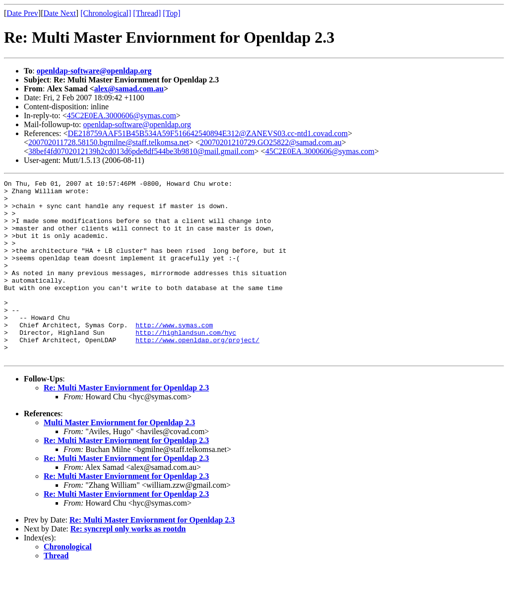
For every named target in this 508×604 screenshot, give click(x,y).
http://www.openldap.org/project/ (197, 372)
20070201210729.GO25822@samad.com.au (270, 142)
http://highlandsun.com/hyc (185, 363)
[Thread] (147, 13)
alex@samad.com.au (129, 88)
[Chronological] (105, 13)
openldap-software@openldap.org (94, 71)
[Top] (171, 13)
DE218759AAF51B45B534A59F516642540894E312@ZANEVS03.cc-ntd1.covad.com (208, 133)
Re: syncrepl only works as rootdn (128, 564)
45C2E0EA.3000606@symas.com (121, 115)
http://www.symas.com (174, 354)
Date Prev (22, 13)
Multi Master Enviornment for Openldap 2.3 (119, 458)
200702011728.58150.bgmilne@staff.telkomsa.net (108, 142)
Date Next (60, 13)
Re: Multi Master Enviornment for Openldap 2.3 (126, 423)
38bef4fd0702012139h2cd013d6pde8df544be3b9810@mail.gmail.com (141, 151)
